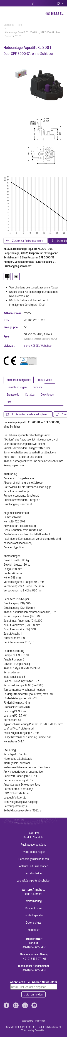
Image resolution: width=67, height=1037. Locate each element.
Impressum (33, 929)
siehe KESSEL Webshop (37, 345)
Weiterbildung (34, 901)
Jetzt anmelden (33, 994)
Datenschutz (33, 922)
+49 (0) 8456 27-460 (33, 947)
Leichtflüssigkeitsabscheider (33, 880)
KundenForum (33, 908)
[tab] (19, 380)
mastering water (33, 915)
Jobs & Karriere (33, 893)
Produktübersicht (33, 837)
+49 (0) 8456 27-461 (33, 958)
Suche (13, 3)
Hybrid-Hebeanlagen (33, 851)
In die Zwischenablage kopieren (30, 414)
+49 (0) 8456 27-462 (33, 970)
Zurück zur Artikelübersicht (27, 240)
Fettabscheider (34, 873)
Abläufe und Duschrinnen (33, 866)
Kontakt (33, 3)
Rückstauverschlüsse (33, 844)
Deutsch (60, 3)
